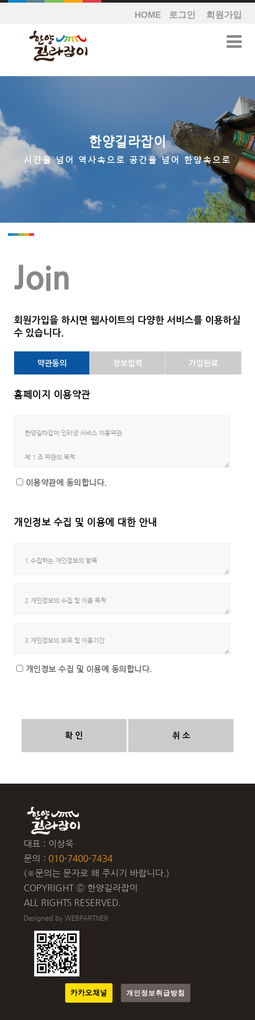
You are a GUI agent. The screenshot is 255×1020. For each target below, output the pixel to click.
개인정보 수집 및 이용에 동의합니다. (89, 669)
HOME (148, 15)
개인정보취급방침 (155, 993)
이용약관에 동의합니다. (66, 482)
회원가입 (224, 15)
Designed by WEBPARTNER (66, 918)
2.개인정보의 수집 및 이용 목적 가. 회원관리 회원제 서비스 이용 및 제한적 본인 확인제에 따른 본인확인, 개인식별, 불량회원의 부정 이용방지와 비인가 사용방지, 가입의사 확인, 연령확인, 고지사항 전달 (122, 599)
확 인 (74, 736)
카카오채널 (88, 992)
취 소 (181, 736)
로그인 (182, 15)
